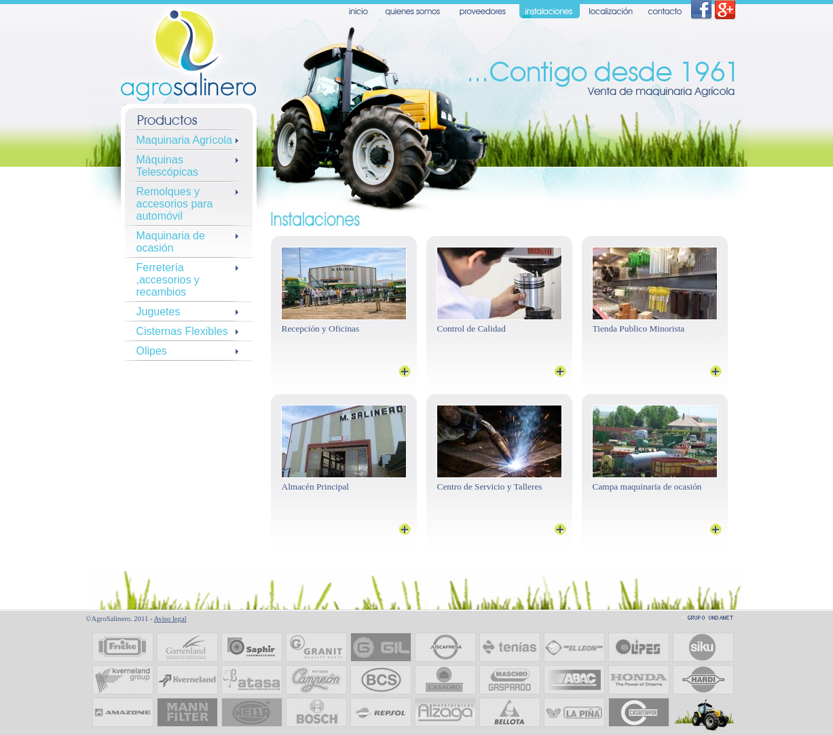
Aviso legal (170, 618)
